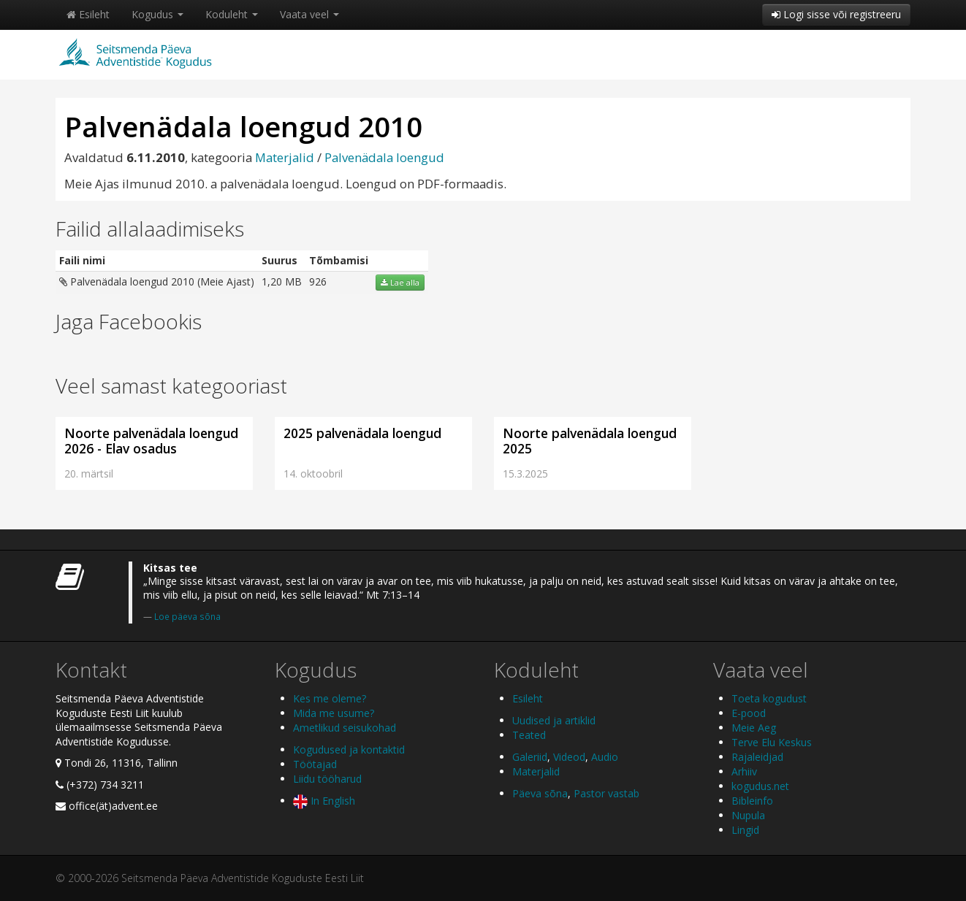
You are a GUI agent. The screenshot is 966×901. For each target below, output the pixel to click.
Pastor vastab (606, 793)
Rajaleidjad (757, 757)
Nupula (748, 815)
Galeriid (529, 757)
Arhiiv (744, 771)
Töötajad (315, 764)
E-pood (748, 713)
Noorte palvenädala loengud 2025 (590, 440)
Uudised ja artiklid (554, 720)
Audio (604, 757)
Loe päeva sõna (187, 616)
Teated (529, 735)
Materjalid (284, 157)
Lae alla (400, 282)
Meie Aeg (753, 728)
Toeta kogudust (769, 698)
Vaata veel (309, 14)
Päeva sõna (540, 793)
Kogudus (157, 14)
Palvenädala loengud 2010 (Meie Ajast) (156, 281)
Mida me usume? (333, 713)
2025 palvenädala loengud (362, 433)
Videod (569, 757)
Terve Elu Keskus (771, 742)
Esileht (88, 14)
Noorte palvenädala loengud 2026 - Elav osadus (151, 440)
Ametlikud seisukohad (344, 728)
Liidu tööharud (327, 779)
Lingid (745, 830)
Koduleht (231, 14)
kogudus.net (760, 786)
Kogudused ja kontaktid (349, 749)
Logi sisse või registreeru (836, 14)
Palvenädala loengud (384, 157)
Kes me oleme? (329, 698)
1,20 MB (282, 281)
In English (324, 801)
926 (318, 281)
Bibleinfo (752, 801)
